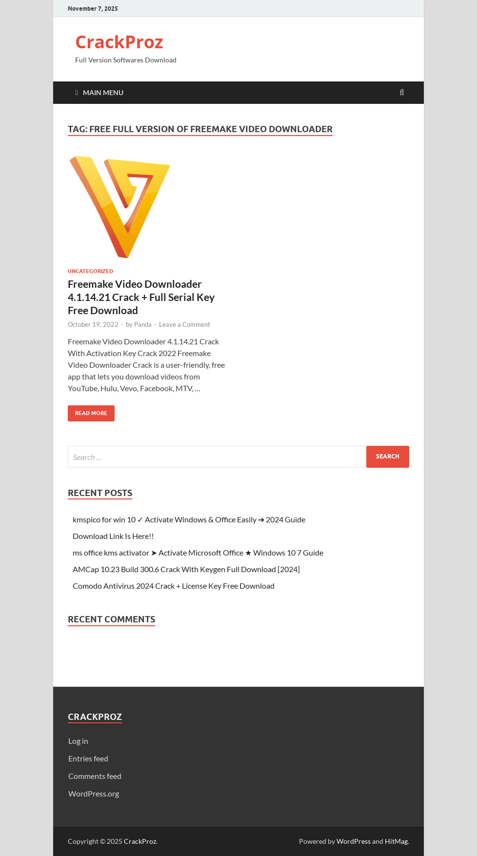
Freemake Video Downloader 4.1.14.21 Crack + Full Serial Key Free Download (141, 297)
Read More (87, 411)
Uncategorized (90, 271)
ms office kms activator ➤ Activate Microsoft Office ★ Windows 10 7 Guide (198, 552)
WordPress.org (93, 793)
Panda (143, 324)
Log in (78, 740)
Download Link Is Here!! (113, 535)
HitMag (396, 841)
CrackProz (119, 42)
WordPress (354, 841)
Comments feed (94, 775)
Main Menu (103, 92)
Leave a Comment (184, 324)
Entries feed (88, 758)
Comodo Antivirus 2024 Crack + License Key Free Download (174, 585)
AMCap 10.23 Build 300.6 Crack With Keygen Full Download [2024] (186, 569)
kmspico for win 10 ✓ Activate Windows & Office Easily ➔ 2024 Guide (189, 519)
